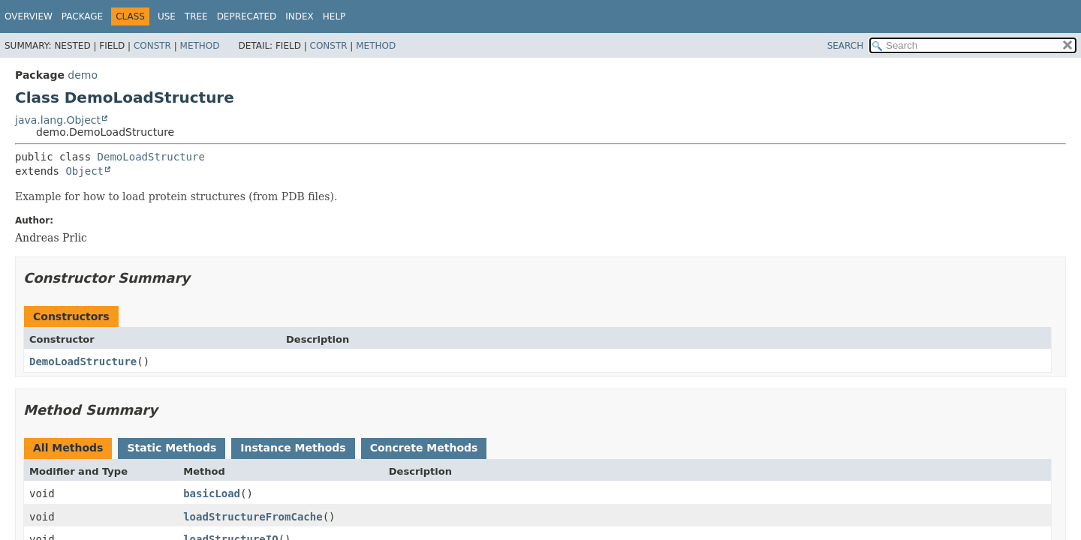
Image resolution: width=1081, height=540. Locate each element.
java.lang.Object (58, 120)
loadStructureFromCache (252, 517)
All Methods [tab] (68, 448)
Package (82, 16)
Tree (196, 16)
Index (299, 16)
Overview (29, 16)
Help (334, 16)
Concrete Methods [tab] (424, 448)
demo (83, 75)
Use (167, 16)
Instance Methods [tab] (292, 448)
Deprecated (247, 16)
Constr (152, 45)
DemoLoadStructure (151, 157)
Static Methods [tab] (171, 448)
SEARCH (845, 45)
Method (200, 45)
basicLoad (211, 494)
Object (84, 171)
